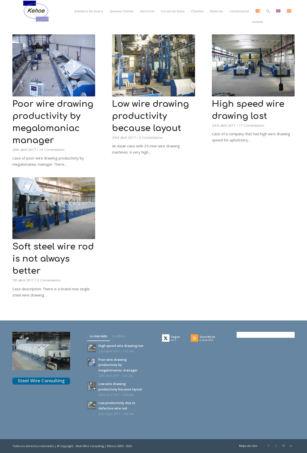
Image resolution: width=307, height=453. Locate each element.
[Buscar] (268, 11)
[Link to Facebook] (268, 445)
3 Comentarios (151, 137)
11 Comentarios (251, 125)
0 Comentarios (49, 280)
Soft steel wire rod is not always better (53, 259)
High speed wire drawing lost (120, 345)
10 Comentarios (52, 149)
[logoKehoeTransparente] (36, 11)
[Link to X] (276, 445)
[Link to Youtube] (283, 445)
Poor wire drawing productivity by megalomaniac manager (118, 364)
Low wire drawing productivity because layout (150, 116)
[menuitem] (88, 11)
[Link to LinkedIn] (291, 445)
